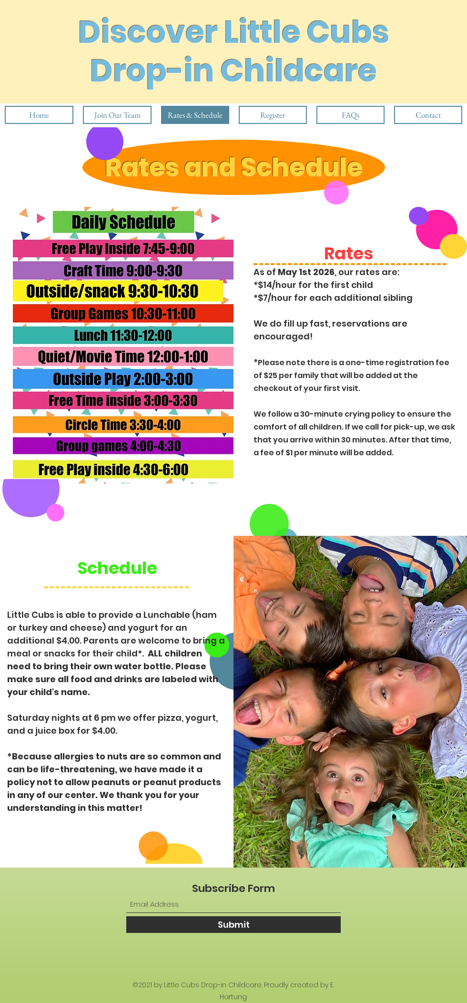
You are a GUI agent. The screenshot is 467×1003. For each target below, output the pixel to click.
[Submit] (233, 924)
